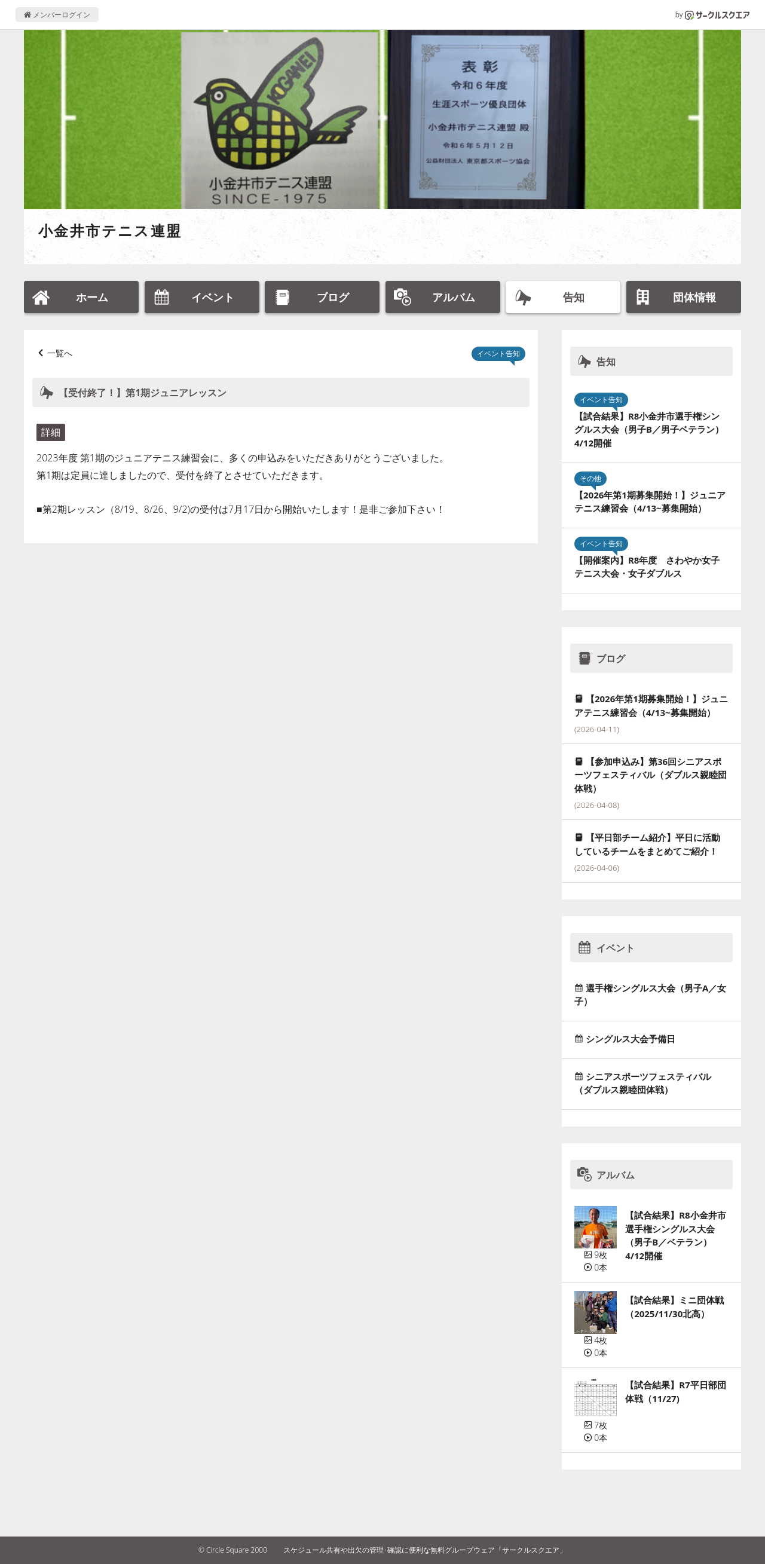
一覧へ (59, 353)
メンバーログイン (57, 15)
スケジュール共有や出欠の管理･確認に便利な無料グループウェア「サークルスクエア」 (425, 1550)
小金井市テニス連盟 (110, 230)
